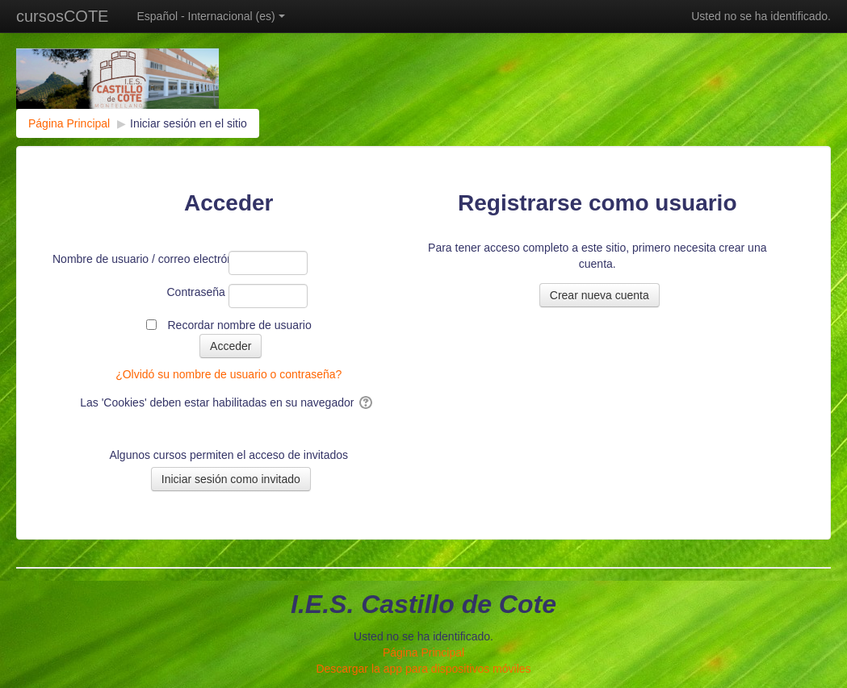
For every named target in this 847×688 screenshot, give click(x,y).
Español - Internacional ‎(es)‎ (210, 16)
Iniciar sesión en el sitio (188, 123)
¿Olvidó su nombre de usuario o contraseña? (228, 374)
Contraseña (196, 292)
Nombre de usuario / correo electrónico (138, 258)
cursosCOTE (62, 16)
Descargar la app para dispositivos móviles (423, 668)
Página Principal (423, 652)
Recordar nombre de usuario (239, 325)
